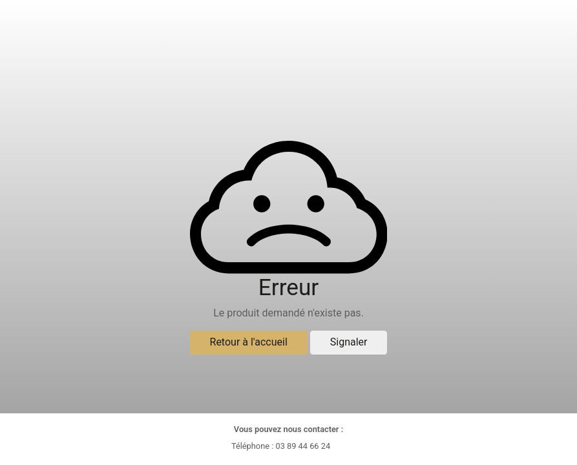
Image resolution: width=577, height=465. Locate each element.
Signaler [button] (349, 342)
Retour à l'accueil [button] (249, 342)
